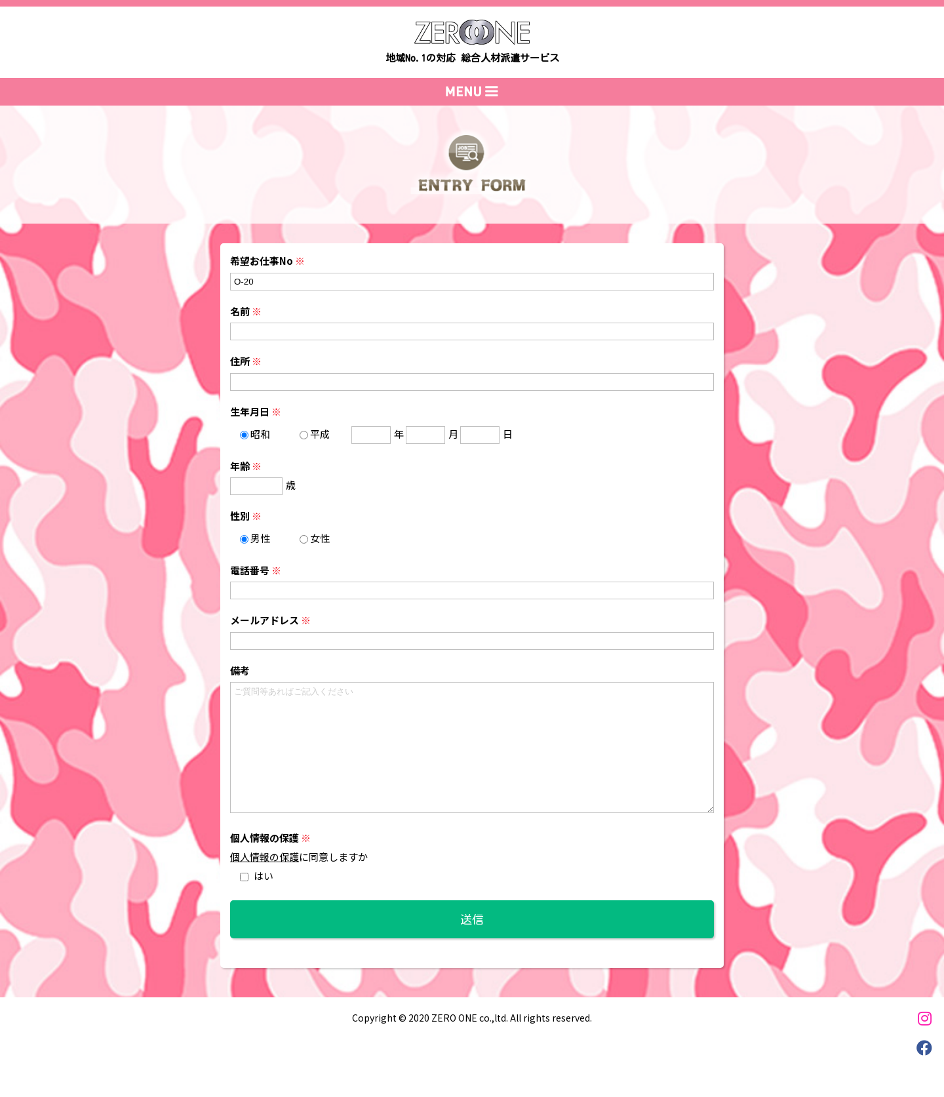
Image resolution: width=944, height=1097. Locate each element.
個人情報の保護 (264, 857)
